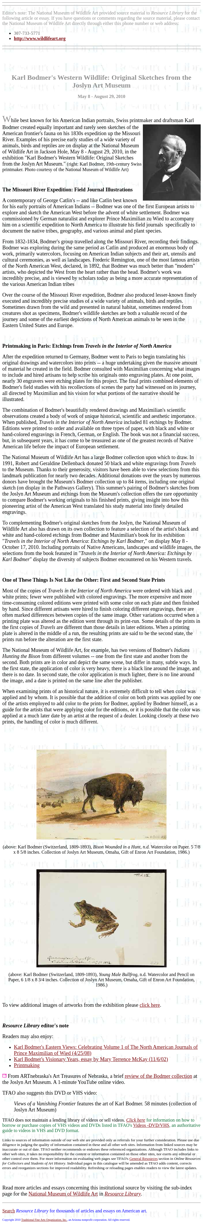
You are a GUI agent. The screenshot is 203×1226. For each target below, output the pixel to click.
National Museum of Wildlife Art (63, 1194)
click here (150, 1005)
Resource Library (122, 1194)
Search (8, 1210)
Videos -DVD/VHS (151, 1125)
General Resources (143, 1158)
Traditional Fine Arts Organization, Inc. (44, 1219)
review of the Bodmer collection (158, 1076)
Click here (135, 1120)
